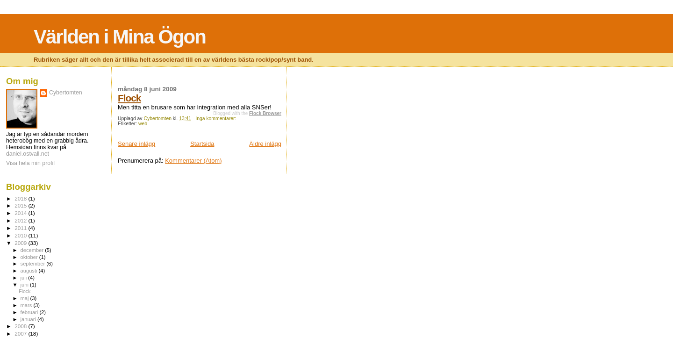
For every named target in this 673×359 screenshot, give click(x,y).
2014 (21, 213)
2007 (21, 333)
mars (27, 305)
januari (29, 319)
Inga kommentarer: (216, 118)
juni (25, 284)
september (34, 263)
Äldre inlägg (265, 143)
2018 (21, 198)
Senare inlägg (136, 143)
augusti (30, 270)
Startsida (202, 143)
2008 (21, 326)
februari (30, 312)
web (142, 123)
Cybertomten (65, 92)
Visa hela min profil (30, 163)
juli (25, 277)
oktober (30, 257)
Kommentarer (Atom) (193, 160)
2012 (21, 220)
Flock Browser (265, 113)
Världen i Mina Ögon (120, 37)
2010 (21, 235)
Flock (129, 98)
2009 (21, 243)
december (33, 250)
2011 (21, 228)
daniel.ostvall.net (27, 154)
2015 (21, 205)
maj (25, 298)
